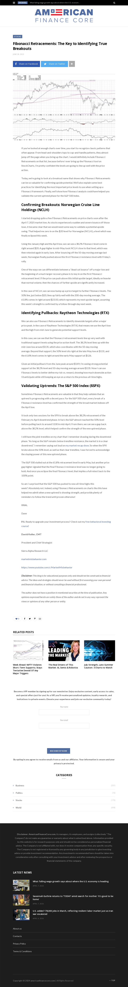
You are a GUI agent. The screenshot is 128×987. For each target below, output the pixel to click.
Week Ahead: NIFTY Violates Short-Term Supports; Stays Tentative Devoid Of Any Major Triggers (27, 669)
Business (20, 785)
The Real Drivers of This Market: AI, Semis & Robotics (63, 666)
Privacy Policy (19, 943)
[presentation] (64, 738)
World (18, 807)
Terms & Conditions (22, 951)
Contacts (17, 936)
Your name (64, 710)
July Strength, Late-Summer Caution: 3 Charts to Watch (98, 666)
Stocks (17, 36)
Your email (64, 723)
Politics (19, 793)
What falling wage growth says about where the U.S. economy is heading (56, 3)
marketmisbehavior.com (33, 559)
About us (17, 928)
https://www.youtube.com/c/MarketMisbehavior (46, 567)
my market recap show (77, 445)
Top (112, 980)
